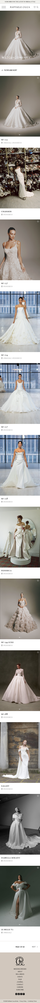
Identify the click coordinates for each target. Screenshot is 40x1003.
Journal (20, 982)
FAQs (20, 979)
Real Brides (20, 974)
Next (35, 947)
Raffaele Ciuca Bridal (13, 1001)
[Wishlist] (35, 7)
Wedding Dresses (20, 969)
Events (20, 977)
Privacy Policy (23, 1001)
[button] (19, 134)
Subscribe (20, 990)
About (20, 971)
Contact (20, 984)
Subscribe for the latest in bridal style (20, 2)
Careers (20, 987)
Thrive (35, 1001)
